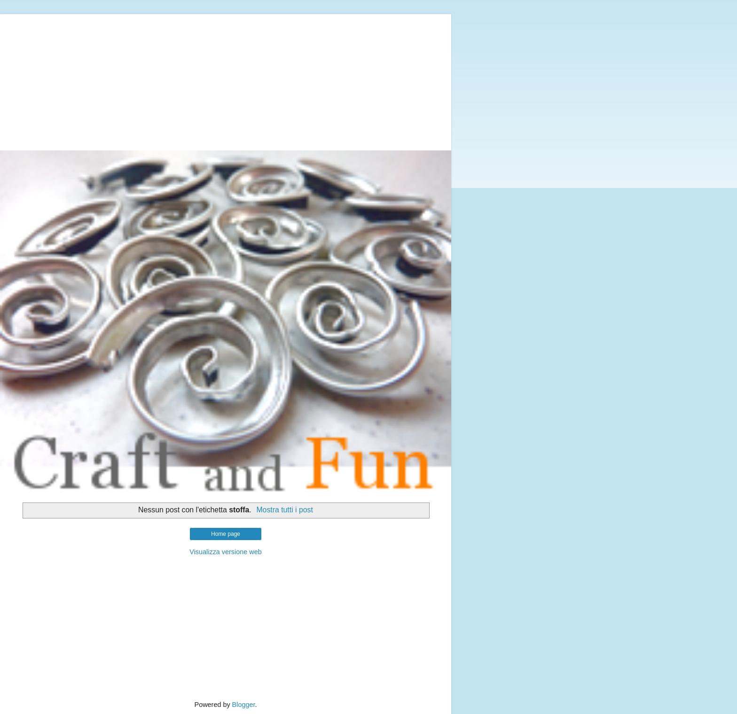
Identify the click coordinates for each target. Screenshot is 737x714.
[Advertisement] (225, 80)
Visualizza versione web (225, 552)
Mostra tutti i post (284, 510)
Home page (225, 534)
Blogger (243, 704)
